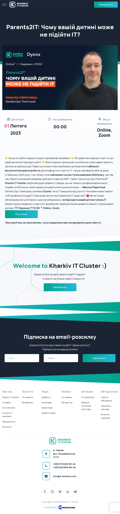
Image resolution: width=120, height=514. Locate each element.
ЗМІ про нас (67, 402)
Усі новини (66, 397)
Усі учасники (8, 407)
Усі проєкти (27, 397)
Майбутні (46, 397)
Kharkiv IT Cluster (10, 397)
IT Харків (6, 402)
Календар (46, 402)
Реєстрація (21, 214)
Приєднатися (8, 421)
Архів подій (47, 407)
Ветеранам (27, 402)
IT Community (87, 397)
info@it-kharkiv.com (64, 476)
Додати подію (48, 413)
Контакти (6, 426)
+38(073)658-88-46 (64, 464)
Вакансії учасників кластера (86, 406)
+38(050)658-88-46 (64, 467)
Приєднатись (106, 4)
